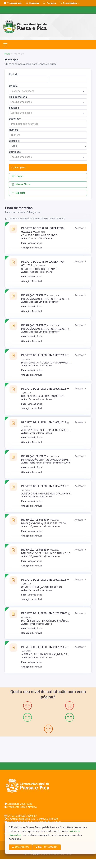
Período (13, 74)
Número (13, 129)
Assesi (36, 854)
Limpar (18, 176)
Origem (13, 86)
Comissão (15, 152)
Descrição (15, 118)
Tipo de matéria (18, 97)
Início (7, 53)
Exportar (18, 192)
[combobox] (48, 91)
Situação (14, 107)
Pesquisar (19, 167)
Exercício (14, 140)
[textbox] (48, 91)
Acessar (80, 228)
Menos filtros (21, 184)
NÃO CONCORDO (46, 847)
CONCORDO (20, 847)
